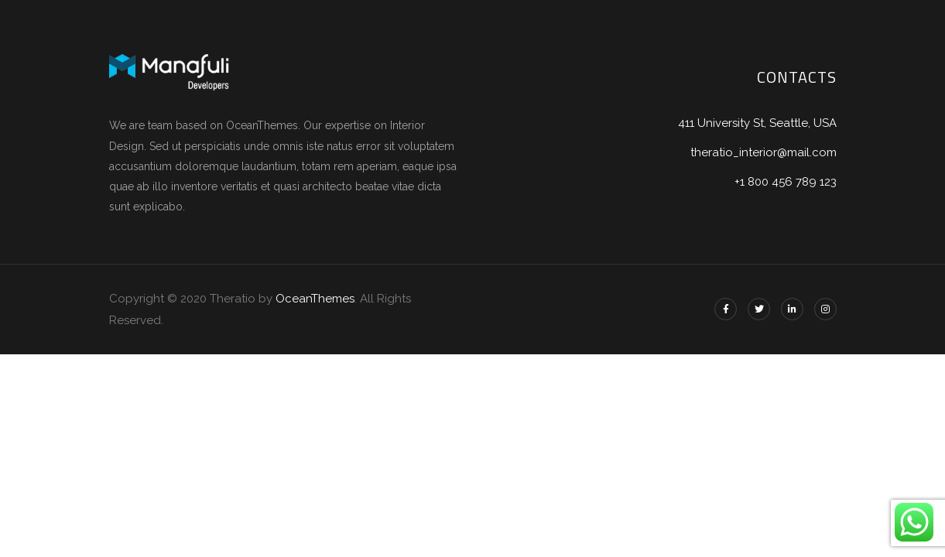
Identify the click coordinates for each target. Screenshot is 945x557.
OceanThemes (315, 299)
